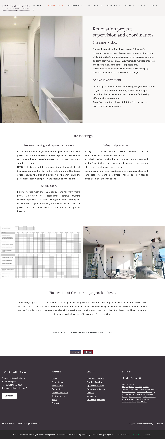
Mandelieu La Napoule (130, 399)
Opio (130, 394)
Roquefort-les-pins (135, 397)
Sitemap (159, 423)
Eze (152, 389)
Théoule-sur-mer (128, 389)
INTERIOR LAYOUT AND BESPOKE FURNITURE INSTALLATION (82, 332)
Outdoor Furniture (95, 382)
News (54, 399)
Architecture (55, 5)
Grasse (143, 389)
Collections (96, 5)
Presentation (57, 382)
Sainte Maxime (142, 402)
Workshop (114, 5)
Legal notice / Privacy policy (141, 423)
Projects (129, 6)
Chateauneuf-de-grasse (144, 392)
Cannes (131, 387)
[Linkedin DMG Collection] (140, 378)
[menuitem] (154, 5)
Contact (143, 6)
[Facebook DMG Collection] (123, 378)
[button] (33, 10)
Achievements (58, 396)
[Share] (75, 352)
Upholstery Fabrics (95, 385)
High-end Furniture (95, 378)
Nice (148, 389)
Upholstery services (96, 399)
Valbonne (138, 387)
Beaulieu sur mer (142, 394)
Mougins (125, 387)
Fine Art (90, 392)
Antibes (137, 389)
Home (54, 378)
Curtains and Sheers (96, 389)
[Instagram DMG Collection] (132, 378)
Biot (134, 394)
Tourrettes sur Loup (129, 402)
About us (37, 6)
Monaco (145, 387)
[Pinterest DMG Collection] (127, 378)
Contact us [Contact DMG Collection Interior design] (9, 395)
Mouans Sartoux (144, 399)
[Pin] (88, 352)
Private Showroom (60, 392)
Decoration (76, 5)
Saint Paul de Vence (149, 397)
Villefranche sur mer (128, 392)
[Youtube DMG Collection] (136, 378)
